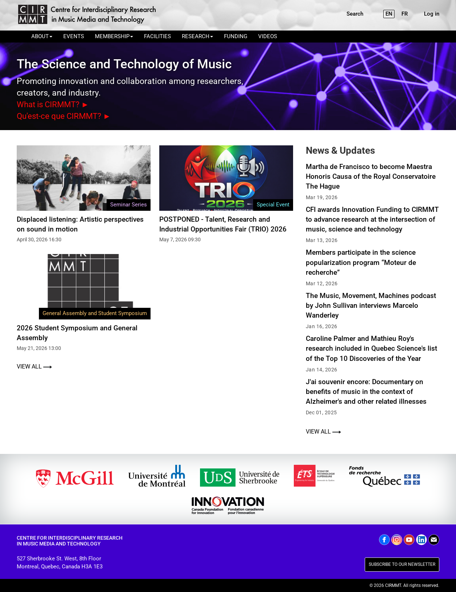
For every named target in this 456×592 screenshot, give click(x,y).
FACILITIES (157, 36)
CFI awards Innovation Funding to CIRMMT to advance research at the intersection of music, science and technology (372, 219)
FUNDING (235, 36)
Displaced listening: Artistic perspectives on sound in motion (80, 223)
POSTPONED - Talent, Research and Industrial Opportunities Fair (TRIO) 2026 (223, 223)
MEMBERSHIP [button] (114, 36)
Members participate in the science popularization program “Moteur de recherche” (361, 262)
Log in (431, 14)
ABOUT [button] (41, 36)
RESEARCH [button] (197, 36)
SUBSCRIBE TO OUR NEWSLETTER (402, 564)
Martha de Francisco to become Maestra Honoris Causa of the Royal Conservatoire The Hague (371, 176)
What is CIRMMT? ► (55, 104)
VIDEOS (267, 36)
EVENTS (73, 36)
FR (404, 14)
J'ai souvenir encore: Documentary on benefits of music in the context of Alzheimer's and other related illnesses (366, 391)
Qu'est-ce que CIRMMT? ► (66, 116)
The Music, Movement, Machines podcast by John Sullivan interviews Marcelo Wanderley (371, 305)
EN (388, 14)
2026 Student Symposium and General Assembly (77, 332)
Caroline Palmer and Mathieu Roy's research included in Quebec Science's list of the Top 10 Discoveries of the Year (371, 348)
